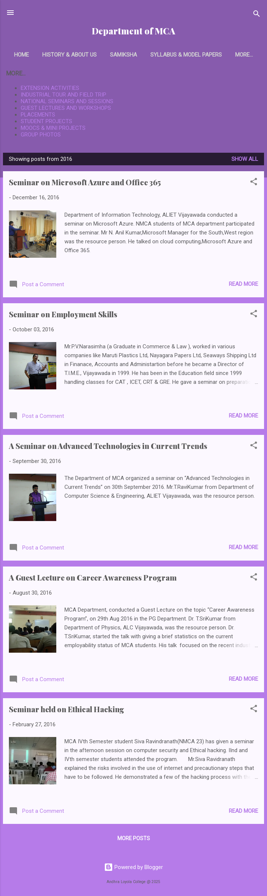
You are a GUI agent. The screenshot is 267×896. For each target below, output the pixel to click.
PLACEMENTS (38, 116)
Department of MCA (133, 31)
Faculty (244, 54)
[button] (253, 184)
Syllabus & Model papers (184, 54)
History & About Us (67, 54)
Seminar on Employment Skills (63, 316)
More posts (133, 840)
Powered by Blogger (133, 867)
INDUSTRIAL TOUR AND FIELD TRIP (63, 96)
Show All (244, 160)
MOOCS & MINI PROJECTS (53, 129)
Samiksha (121, 54)
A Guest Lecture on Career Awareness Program (93, 579)
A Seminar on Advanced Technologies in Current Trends (108, 447)
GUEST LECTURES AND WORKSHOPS (66, 109)
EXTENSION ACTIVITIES (50, 89)
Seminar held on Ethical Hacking (66, 711)
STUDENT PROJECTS (46, 122)
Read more (243, 285)
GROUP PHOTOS (41, 136)
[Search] (256, 15)
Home (19, 54)
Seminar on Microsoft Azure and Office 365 (85, 184)
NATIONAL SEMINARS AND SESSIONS (67, 102)
